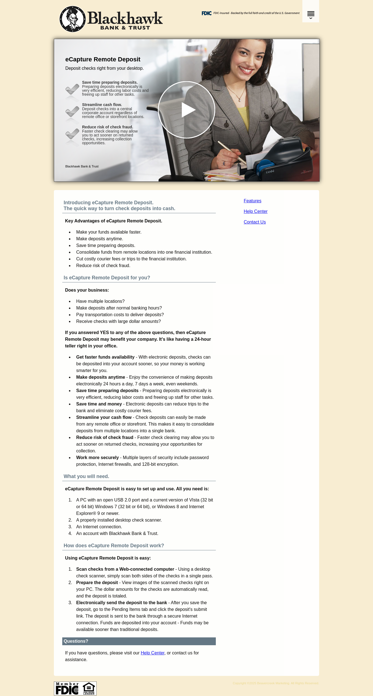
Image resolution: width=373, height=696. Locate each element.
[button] (186, 110)
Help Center (255, 211)
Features (252, 200)
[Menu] (310, 11)
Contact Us (255, 222)
